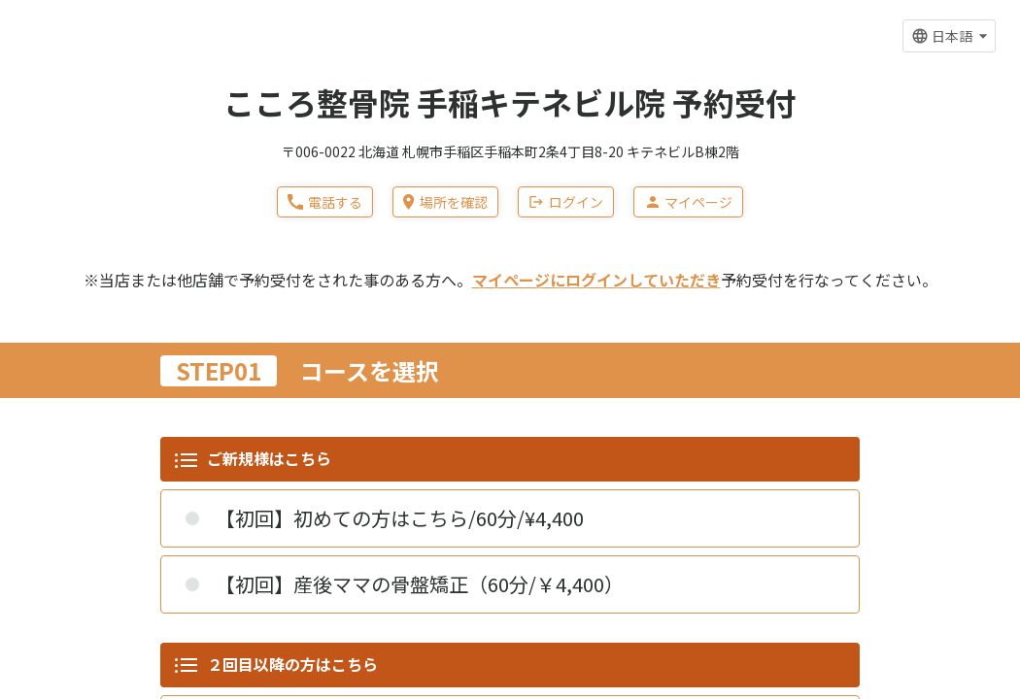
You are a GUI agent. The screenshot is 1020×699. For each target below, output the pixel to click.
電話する (325, 202)
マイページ (688, 202)
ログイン (565, 202)
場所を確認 (445, 202)
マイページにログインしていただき (596, 279)
